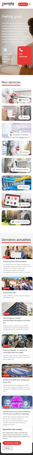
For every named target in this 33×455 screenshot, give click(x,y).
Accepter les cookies (12, 443)
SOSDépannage (23, 53)
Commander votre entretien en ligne (7, 55)
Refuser (7, 448)
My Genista (23, 4)
